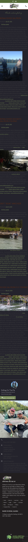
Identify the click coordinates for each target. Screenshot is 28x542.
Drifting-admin (5, 24)
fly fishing (14, 362)
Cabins (15, 502)
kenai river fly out (19, 364)
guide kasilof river (6, 263)
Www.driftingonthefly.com (6, 99)
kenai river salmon (14, 104)
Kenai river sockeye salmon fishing (11, 120)
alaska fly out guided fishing (7, 360)
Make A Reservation (7, 398)
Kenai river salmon (10, 18)
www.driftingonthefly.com (6, 185)
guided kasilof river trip (16, 269)
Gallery (16, 504)
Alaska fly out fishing (21, 358)
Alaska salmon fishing (14, 103)
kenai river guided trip (12, 368)
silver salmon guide (21, 372)
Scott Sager (3, 108)
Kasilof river (10, 271)
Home (5, 500)
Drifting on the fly (4, 362)
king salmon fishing (15, 250)
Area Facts (16, 500)
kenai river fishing (4, 104)
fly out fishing (19, 317)
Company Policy (7, 507)
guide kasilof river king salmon (19, 263)
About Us (10, 500)
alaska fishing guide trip (9, 358)
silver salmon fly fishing (10, 372)
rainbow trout (24, 95)
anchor (17, 261)
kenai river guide (14, 366)
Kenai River (23, 103)
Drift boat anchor (10, 203)
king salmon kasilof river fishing (18, 275)
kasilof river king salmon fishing (17, 273)
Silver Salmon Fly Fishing (14, 287)
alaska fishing (16, 357)
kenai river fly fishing (9, 364)
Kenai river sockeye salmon (19, 106)
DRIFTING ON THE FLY (16, 259)
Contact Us (14, 507)
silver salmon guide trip (6, 374)
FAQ (22, 500)
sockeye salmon (4, 134)
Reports (5, 502)
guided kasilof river (5, 265)
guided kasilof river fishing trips (18, 265)
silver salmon (14, 370)
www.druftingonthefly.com (13, 108)
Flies (10, 362)
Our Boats (21, 502)
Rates (5, 504)
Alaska (1, 261)
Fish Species (10, 504)
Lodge (10, 502)
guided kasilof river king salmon (8, 267)
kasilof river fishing (18, 271)
